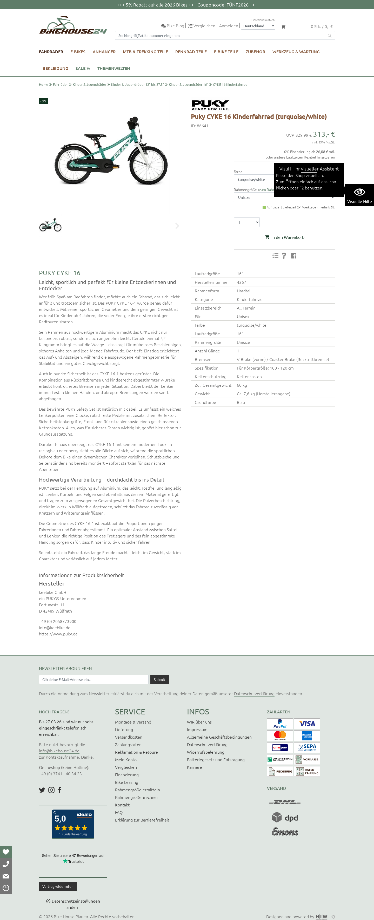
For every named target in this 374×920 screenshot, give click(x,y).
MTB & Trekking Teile (145, 51)
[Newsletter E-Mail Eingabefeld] (94, 679)
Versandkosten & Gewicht (316, 166)
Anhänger (104, 51)
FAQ (119, 812)
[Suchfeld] (220, 35)
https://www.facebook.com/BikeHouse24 (60, 790)
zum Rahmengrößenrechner (281, 189)
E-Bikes (77, 51)
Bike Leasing (126, 782)
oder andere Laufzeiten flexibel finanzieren (300, 157)
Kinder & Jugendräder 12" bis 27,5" (137, 84)
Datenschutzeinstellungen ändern (76, 904)
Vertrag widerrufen (58, 886)
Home (43, 84)
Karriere (194, 767)
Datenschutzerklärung (254, 693)
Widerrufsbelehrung (205, 752)
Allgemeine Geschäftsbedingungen (219, 737)
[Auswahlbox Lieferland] (258, 26)
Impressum (197, 729)
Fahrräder (51, 51)
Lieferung (124, 729)
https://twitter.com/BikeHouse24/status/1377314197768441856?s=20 (42, 790)
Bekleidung (55, 68)
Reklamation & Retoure (136, 752)
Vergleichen (126, 767)
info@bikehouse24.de (59, 750)
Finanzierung (127, 774)
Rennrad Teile (191, 51)
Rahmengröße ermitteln (137, 789)
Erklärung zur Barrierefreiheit (142, 820)
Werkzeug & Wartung (296, 51)
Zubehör (255, 51)
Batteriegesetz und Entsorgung (216, 759)
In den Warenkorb (287, 237)
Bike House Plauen (71, 916)
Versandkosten (128, 737)
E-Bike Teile (226, 51)
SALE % (83, 68)
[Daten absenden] (159, 679)
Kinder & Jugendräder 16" (188, 84)
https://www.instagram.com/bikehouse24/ (51, 790)
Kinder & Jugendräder (89, 84)
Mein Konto (126, 759)
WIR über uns (199, 722)
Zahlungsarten (128, 744)
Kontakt (122, 804)
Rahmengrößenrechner (136, 797)
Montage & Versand (133, 722)
